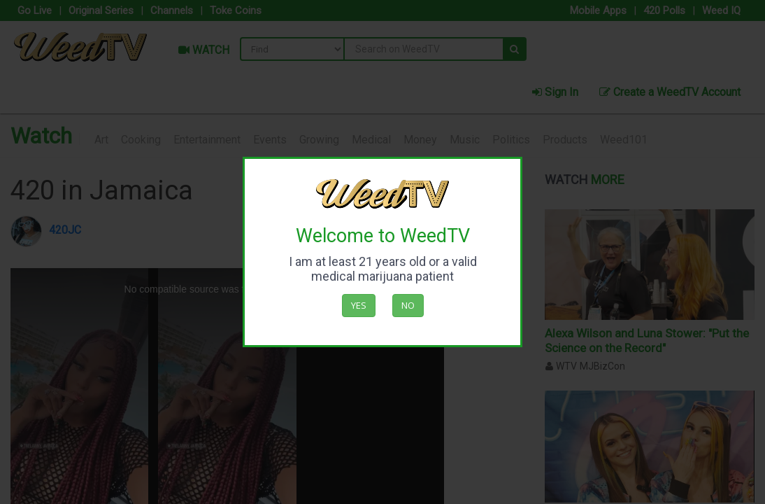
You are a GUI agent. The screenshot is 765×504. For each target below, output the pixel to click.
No (408, 305)
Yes (358, 305)
